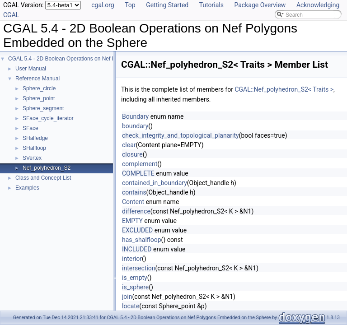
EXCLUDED (137, 230)
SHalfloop (34, 148)
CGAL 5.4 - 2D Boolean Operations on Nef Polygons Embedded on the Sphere (102, 59)
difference (136, 211)
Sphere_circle (39, 88)
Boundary (135, 116)
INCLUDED (137, 249)
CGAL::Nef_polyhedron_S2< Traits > (283, 89)
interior (132, 258)
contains (134, 192)
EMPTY (132, 220)
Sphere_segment (43, 108)
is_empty (134, 277)
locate (130, 306)
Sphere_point (39, 98)
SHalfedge (35, 138)
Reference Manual (37, 78)
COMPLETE (138, 173)
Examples (27, 188)
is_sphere (135, 287)
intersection (138, 268)
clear (129, 145)
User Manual (30, 68)
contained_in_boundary (154, 182)
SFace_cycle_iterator (48, 118)
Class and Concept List (43, 178)
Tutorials (211, 5)
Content (133, 201)
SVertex (32, 158)
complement (139, 163)
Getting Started (167, 5)
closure (132, 154)
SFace (30, 128)
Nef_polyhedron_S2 (46, 168)
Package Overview (260, 5)
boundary (135, 126)
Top (130, 5)
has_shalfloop (141, 239)
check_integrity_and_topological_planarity (180, 135)
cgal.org (102, 5)
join (127, 296)
